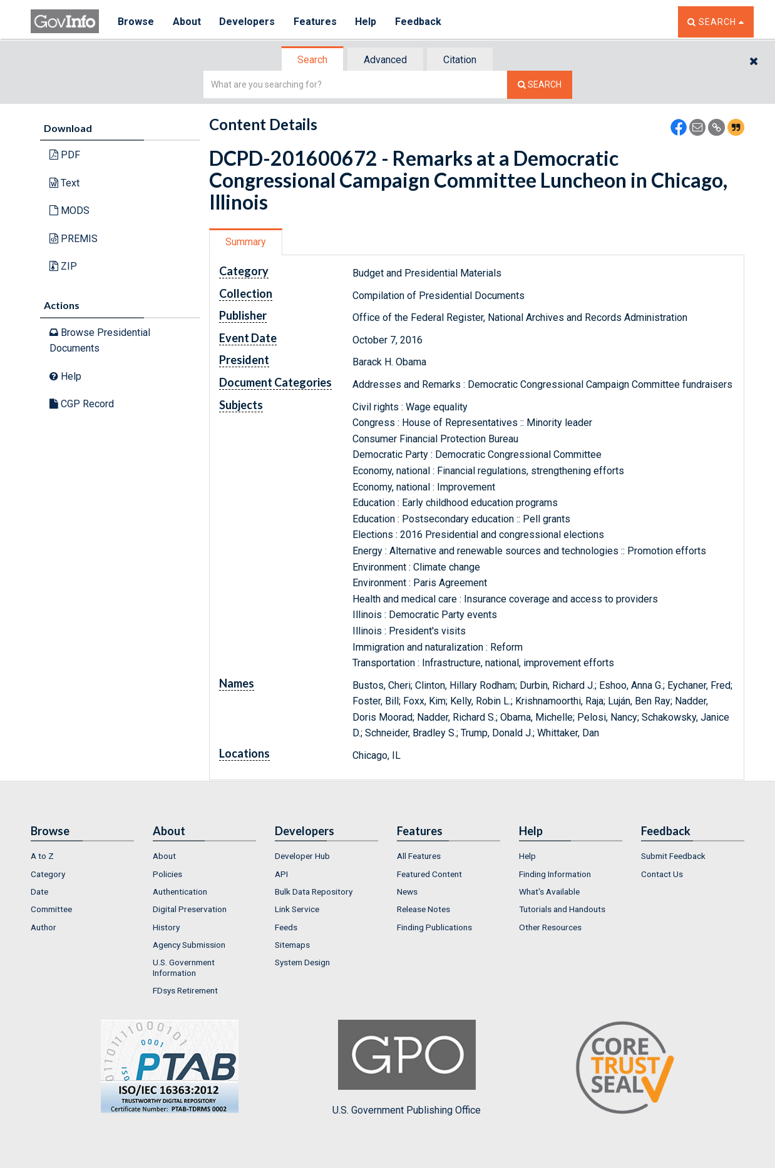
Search (312, 60)
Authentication (180, 891)
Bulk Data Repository (313, 891)
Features (315, 22)
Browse (136, 22)
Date (39, 891)
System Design (302, 962)
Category (48, 874)
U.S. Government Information (184, 967)
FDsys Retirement (185, 990)
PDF (64, 155)
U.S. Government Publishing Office (406, 1068)
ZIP (63, 266)
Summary (245, 242)
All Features (419, 856)
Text (64, 183)
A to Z (42, 856)
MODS (69, 210)
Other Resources (550, 927)
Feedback (419, 22)
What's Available (549, 891)
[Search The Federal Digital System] (539, 85)
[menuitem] (82, 856)
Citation (459, 60)
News (407, 891)
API (281, 874)
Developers (247, 22)
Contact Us (662, 874)
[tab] (313, 59)
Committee (51, 909)
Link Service (297, 909)
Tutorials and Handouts (562, 909)
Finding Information (555, 874)
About (187, 22)
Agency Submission (189, 945)
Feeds (286, 927)
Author (43, 927)
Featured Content (429, 874)
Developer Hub (302, 856)
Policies (167, 874)
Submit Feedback (673, 856)
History (166, 927)
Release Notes (423, 909)
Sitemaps (292, 945)
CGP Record (81, 404)
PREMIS (73, 239)
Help (366, 22)
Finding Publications (434, 927)
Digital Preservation (190, 909)
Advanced (385, 60)
